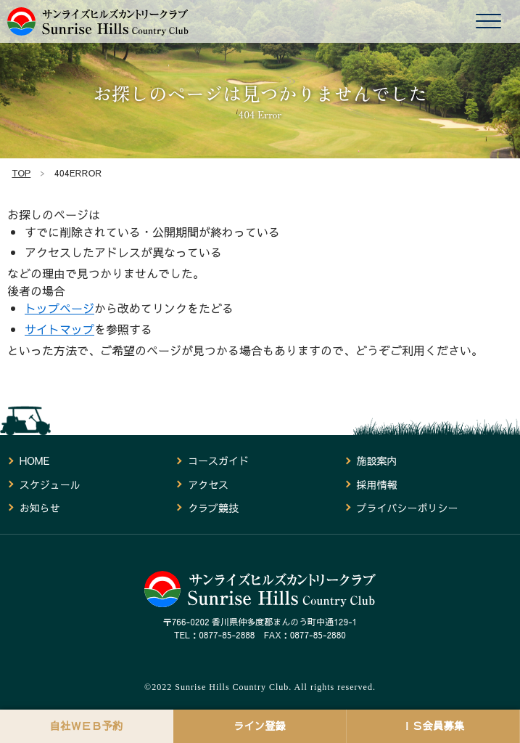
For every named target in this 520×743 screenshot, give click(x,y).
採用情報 (376, 484)
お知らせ (40, 507)
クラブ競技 (213, 507)
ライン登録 (260, 725)
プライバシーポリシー (407, 507)
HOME (34, 460)
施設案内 (376, 460)
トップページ (59, 308)
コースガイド (218, 460)
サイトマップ (59, 329)
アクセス (208, 484)
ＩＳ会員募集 (433, 725)
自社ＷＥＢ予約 (86, 725)
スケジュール (50, 484)
